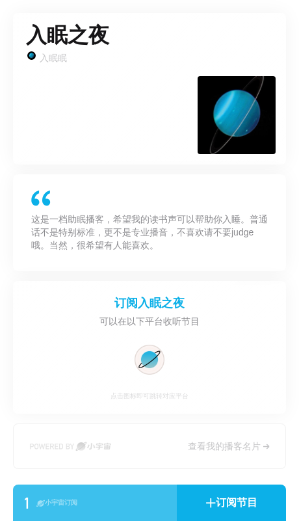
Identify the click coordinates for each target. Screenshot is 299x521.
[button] (231, 503)
